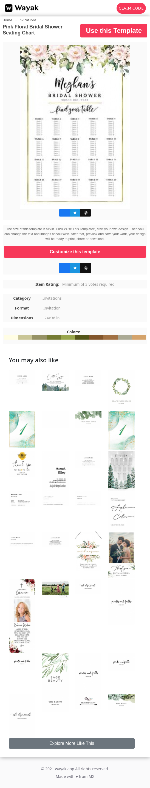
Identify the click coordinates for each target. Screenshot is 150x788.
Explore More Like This (71, 743)
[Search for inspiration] (108, 8)
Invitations (27, 20)
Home (7, 20)
